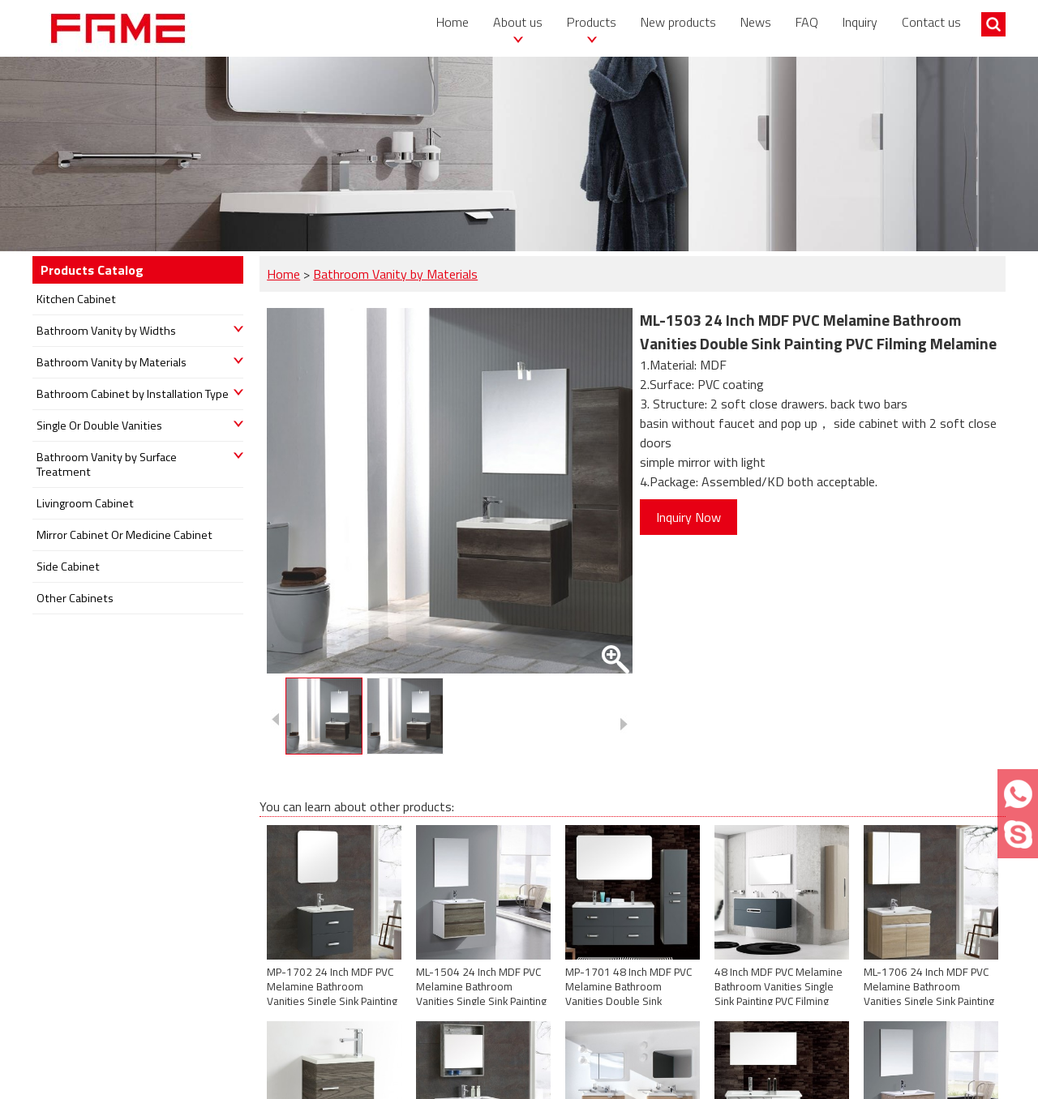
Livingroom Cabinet (85, 503)
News (755, 22)
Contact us (931, 22)
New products (678, 22)
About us (518, 22)
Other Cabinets (75, 598)
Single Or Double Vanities (99, 425)
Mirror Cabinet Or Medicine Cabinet (124, 535)
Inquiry (860, 22)
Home (452, 22)
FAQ (807, 22)
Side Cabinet (68, 566)
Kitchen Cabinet (76, 299)
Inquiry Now (688, 517)
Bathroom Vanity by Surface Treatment (106, 464)
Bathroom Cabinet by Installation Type (132, 394)
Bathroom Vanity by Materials (395, 274)
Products (591, 22)
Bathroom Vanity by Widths (106, 331)
